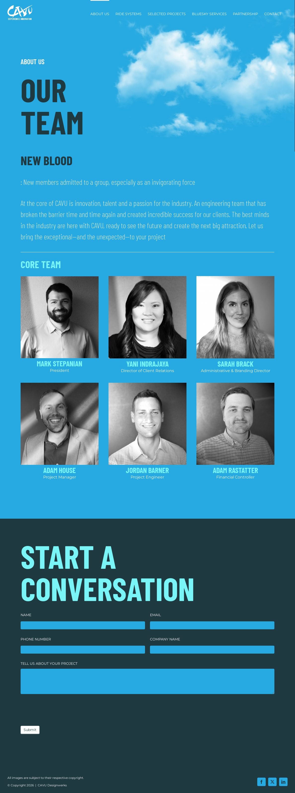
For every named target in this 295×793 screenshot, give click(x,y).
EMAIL (155, 615)
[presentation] (58, 708)
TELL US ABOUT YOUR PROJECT (49, 663)
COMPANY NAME (165, 639)
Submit (30, 730)
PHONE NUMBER (36, 639)
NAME (26, 615)
